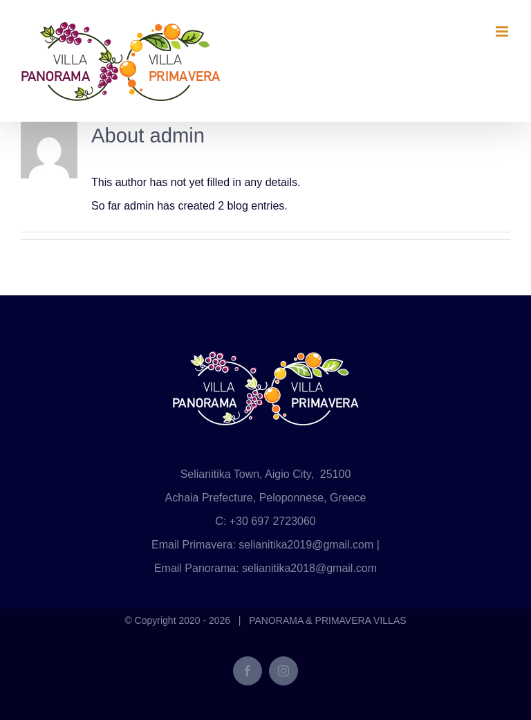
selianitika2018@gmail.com (309, 568)
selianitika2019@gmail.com (306, 545)
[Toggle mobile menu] (503, 31)
